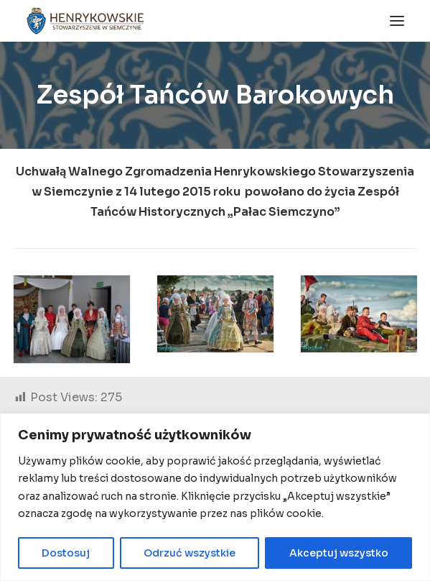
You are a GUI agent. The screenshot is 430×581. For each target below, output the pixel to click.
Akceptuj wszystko (338, 552)
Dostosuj (66, 552)
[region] (215, 497)
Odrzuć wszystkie (189, 552)
